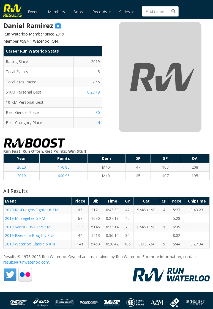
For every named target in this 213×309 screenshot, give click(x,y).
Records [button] (101, 11)
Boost (78, 11)
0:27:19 (93, 92)
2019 (21, 175)
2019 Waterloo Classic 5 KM (30, 244)
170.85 (64, 167)
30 (97, 112)
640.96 (64, 175)
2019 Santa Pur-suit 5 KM (27, 226)
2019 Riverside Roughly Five (29, 235)
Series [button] (126, 11)
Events (34, 11)
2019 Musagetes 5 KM (25, 218)
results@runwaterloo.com (26, 262)
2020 (21, 167)
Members (56, 11)
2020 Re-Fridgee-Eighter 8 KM (31, 209)
